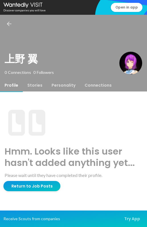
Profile (11, 85)
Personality (63, 85)
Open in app (126, 7)
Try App (132, 219)
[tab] (11, 85)
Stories (34, 85)
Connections (98, 85)
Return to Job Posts (32, 186)
